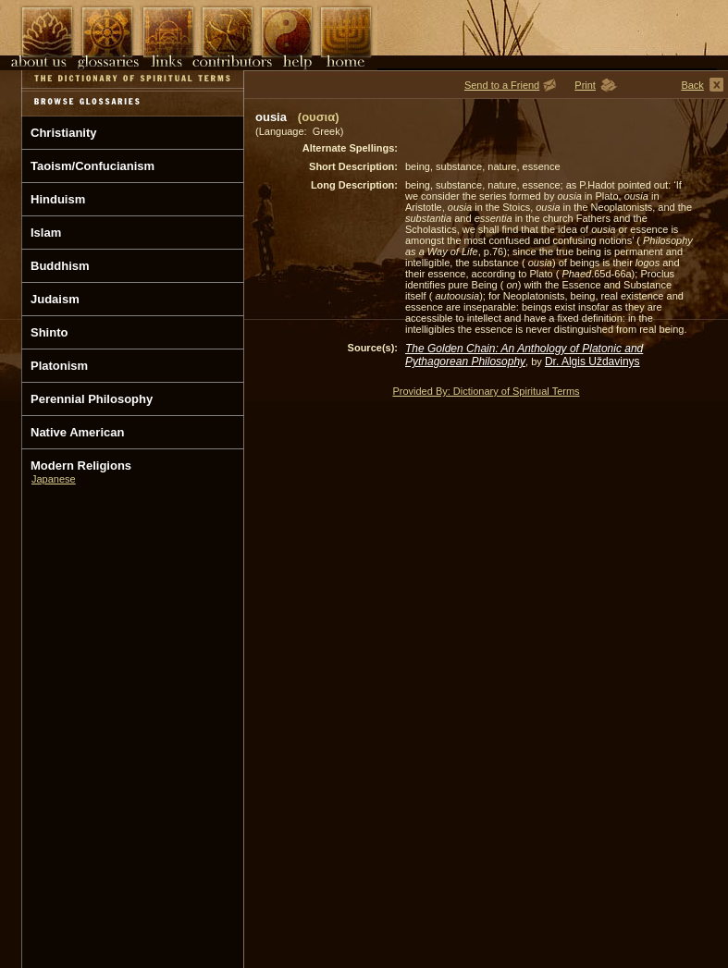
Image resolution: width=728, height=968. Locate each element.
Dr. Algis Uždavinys (592, 361)
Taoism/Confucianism (92, 166)
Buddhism (60, 266)
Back (692, 85)
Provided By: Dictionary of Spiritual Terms (485, 391)
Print (585, 85)
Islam (46, 232)
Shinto (49, 332)
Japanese (53, 478)
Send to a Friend (501, 85)
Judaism (55, 299)
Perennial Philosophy (92, 399)
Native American (77, 432)
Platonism (59, 366)
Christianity (64, 133)
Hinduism (58, 199)
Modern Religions (81, 465)
